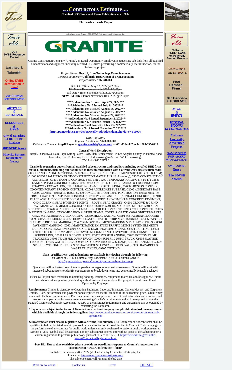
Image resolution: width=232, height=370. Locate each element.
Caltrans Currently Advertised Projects (177, 141)
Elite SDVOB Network (177, 177)
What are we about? (44, 365)
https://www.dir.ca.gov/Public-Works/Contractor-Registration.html (115, 336)
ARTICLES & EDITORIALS (14, 111)
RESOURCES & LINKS (14, 126)
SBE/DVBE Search (14, 148)
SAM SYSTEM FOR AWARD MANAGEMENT (177, 156)
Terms (112, 365)
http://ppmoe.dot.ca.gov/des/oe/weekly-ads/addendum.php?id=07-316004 (95, 131)
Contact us (78, 365)
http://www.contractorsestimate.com (102, 355)
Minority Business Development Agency (14, 158)
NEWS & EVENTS (177, 112)
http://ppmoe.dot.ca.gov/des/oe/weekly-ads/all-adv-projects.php (96, 261)
